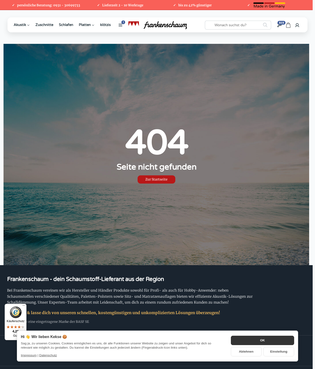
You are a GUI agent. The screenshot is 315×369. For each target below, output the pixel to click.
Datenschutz (48, 355)
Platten (86, 25)
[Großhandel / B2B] (279, 25)
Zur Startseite (156, 179)
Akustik (22, 25)
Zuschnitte (44, 25)
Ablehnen (246, 351)
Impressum (29, 355)
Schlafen (66, 25)
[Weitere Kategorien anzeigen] (120, 25)
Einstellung (278, 351)
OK (262, 340)
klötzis (105, 25)
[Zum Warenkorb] (288, 25)
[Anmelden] (297, 25)
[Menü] (23, 306)
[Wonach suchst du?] (238, 25)
